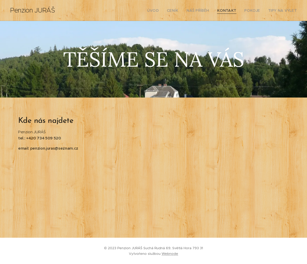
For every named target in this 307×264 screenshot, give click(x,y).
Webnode (170, 253)
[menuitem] (164, 10)
